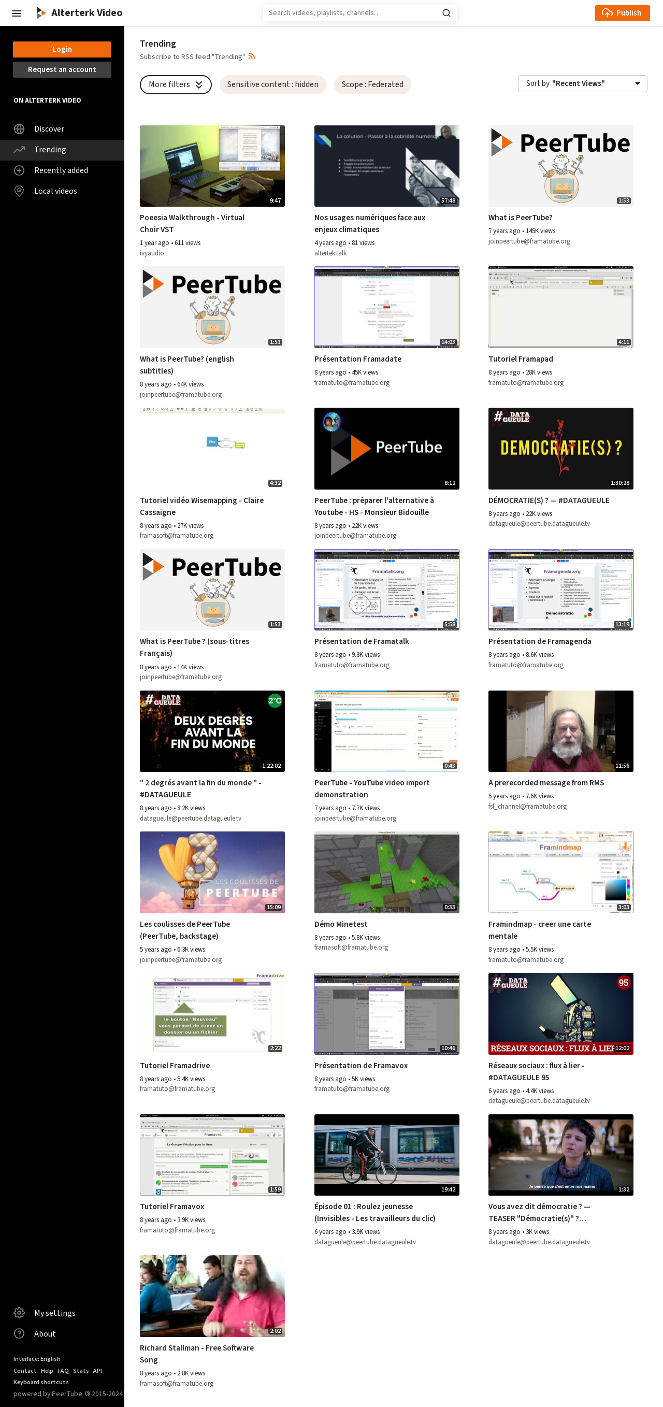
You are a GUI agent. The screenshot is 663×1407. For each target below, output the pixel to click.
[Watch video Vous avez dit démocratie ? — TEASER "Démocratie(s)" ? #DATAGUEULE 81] (560, 1155)
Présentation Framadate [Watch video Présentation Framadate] (357, 359)
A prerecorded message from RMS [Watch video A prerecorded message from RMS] (546, 782)
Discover (38, 129)
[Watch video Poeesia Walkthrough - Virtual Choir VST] (212, 166)
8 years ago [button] (157, 384)
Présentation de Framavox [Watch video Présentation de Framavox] (361, 1065)
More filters (177, 84)
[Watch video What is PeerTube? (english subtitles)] (212, 307)
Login (62, 49)
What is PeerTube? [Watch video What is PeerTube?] (520, 217)
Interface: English (37, 1359)
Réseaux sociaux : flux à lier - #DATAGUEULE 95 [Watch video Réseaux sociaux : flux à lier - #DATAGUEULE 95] (536, 1071)
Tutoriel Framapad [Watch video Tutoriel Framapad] (520, 359)
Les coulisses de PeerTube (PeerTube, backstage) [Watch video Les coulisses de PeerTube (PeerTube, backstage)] (185, 930)
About (34, 1333)
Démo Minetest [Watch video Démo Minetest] (341, 924)
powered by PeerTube (47, 1394)
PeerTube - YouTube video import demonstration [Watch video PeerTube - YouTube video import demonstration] (372, 788)
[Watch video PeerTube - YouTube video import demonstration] (386, 731)
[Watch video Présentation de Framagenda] (560, 590)
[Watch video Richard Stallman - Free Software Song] (212, 1296)
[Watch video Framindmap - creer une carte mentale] (560, 872)
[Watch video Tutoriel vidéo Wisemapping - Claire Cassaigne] (212, 449)
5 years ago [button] (505, 796)
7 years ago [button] (505, 231)
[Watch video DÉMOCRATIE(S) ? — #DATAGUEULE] (560, 449)
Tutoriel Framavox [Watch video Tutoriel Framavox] (172, 1206)
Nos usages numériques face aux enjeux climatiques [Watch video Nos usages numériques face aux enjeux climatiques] (369, 223)
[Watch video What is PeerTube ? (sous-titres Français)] (212, 590)
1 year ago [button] (155, 243)
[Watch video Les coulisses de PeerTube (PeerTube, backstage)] (212, 872)
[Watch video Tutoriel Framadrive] (212, 1014)
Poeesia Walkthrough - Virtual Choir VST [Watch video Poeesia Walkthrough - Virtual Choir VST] (192, 223)
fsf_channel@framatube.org (527, 806)
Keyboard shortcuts (41, 1382)
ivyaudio (152, 253)
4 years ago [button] (331, 243)
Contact (25, 1371)
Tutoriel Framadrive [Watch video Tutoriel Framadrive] (175, 1065)
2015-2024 (103, 1394)
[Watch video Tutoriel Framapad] (560, 307)
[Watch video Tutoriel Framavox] (212, 1155)
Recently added (50, 170)
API (97, 1371)
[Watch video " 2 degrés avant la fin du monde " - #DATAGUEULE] (212, 731)
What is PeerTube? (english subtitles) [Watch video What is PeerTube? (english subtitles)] (187, 365)
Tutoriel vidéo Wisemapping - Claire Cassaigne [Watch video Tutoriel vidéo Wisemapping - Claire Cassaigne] (202, 506)
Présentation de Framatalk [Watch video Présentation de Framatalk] (361, 641)
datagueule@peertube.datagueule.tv (539, 523)
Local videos (45, 191)
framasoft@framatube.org (176, 535)
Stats (81, 1371)
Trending (39, 149)
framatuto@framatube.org (352, 382)
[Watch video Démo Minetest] (386, 872)
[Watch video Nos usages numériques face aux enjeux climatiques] (386, 166)
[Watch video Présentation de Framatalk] (386, 590)
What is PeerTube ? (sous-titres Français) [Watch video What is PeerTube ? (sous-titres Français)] (194, 647)
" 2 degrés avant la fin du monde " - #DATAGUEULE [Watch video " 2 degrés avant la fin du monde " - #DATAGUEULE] (201, 788)
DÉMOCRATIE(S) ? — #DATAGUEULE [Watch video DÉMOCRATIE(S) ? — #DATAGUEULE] (549, 500)
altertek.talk (330, 253)
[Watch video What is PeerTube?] (560, 166)
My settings (44, 1312)
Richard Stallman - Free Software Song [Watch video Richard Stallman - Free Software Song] (197, 1354)
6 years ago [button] (505, 1091)
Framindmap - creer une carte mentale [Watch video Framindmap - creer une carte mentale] (539, 930)
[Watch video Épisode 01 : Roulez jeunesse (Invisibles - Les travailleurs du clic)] (386, 1155)
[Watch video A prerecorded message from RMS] (560, 731)
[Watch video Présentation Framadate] (386, 307)
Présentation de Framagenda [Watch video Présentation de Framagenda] (540, 641)
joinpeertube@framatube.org (529, 241)
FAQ (63, 1371)
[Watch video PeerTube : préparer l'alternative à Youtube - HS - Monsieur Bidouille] (386, 449)
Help (47, 1371)
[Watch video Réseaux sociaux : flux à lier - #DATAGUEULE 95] (560, 1014)
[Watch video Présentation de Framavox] (386, 1014)
